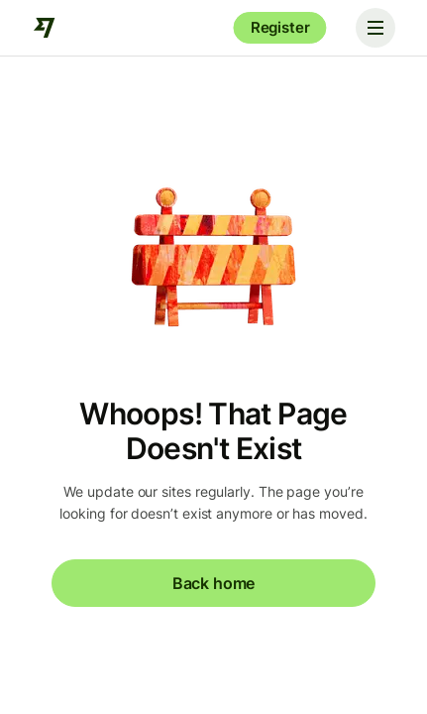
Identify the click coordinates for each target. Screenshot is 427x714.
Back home (213, 583)
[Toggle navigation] (375, 28)
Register (280, 27)
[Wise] (44, 28)
